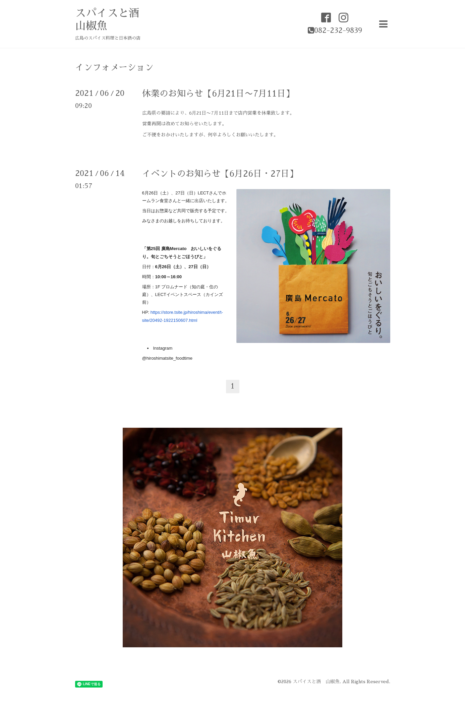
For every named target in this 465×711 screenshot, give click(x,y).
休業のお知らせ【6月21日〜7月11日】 (218, 93)
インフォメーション (114, 67)
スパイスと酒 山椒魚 (316, 681)
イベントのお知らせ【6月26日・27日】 (220, 173)
